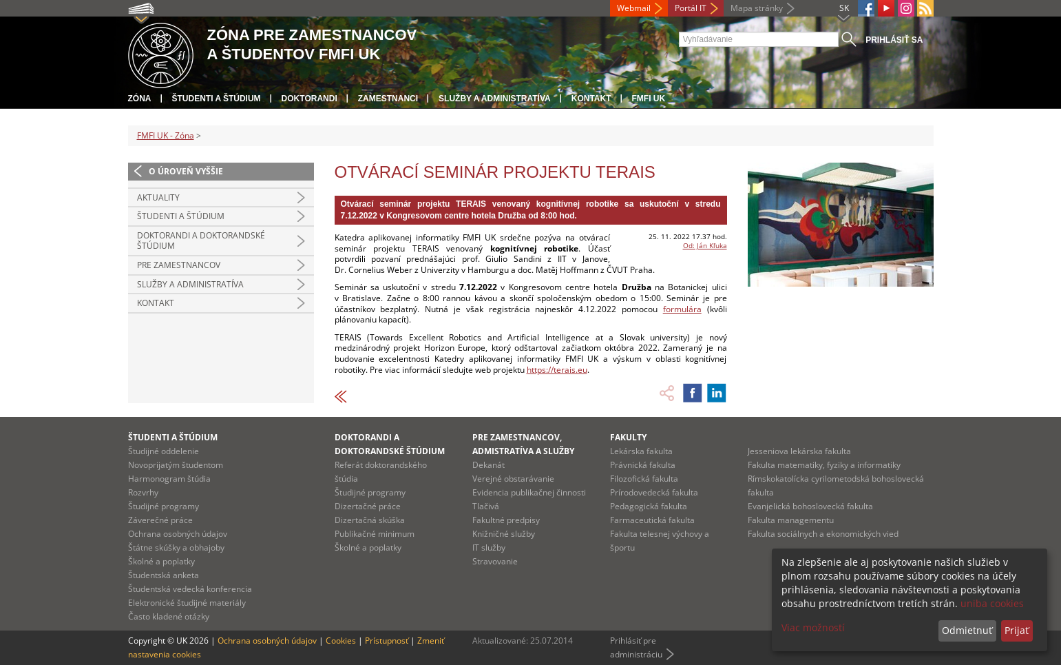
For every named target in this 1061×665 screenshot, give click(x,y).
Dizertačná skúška (370, 520)
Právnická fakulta (642, 465)
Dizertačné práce (368, 506)
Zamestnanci (388, 98)
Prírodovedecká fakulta (654, 492)
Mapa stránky (757, 8)
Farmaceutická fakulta (652, 520)
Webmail (634, 8)
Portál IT (690, 8)
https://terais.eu (557, 370)
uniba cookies (992, 603)
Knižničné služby (503, 534)
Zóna (139, 98)
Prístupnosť (386, 640)
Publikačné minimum (374, 534)
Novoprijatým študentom (175, 465)
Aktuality (158, 197)
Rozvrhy (143, 492)
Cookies (341, 640)
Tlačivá (485, 506)
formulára (682, 309)
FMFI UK (649, 98)
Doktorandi (309, 98)
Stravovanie (495, 561)
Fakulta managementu (791, 520)
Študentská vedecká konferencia (190, 589)
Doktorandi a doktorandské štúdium (201, 240)
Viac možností (813, 627)
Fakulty (628, 437)
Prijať (1017, 630)
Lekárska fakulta (641, 451)
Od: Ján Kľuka (705, 245)
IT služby (488, 547)
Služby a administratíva (495, 98)
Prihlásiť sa (894, 40)
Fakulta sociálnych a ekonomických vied (823, 534)
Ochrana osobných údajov (177, 534)
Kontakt (591, 98)
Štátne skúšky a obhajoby (176, 547)
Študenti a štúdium (216, 98)
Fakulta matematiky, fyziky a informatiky (824, 465)
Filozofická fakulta (644, 478)
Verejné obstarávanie (513, 478)
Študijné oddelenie (163, 451)
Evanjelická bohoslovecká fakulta (810, 506)
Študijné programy (163, 506)
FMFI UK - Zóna (165, 135)
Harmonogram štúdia (169, 478)
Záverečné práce (160, 520)
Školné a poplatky (161, 561)
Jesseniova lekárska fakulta (799, 451)
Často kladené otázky (168, 616)
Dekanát (488, 465)
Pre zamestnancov (178, 265)
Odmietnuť (967, 630)
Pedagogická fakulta (648, 506)
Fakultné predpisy (506, 520)
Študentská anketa (163, 575)
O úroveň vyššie (186, 171)
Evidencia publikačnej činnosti (529, 492)
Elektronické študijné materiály (187, 602)
